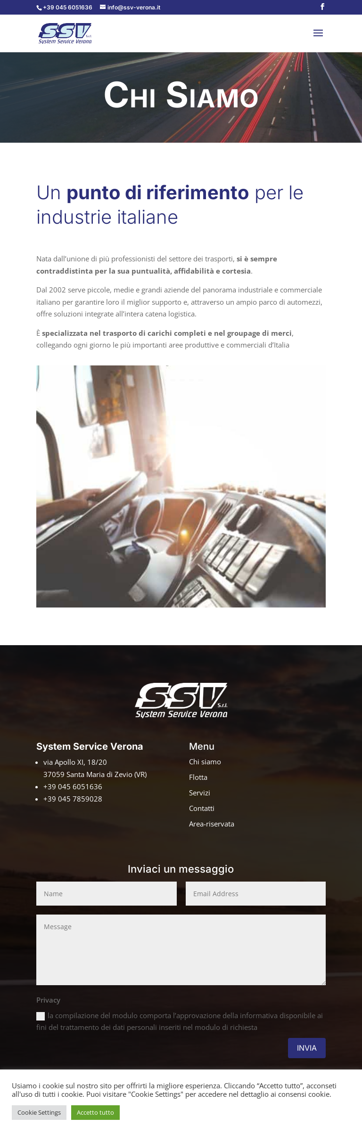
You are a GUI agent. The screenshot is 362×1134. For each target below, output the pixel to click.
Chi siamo (205, 761)
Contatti (201, 808)
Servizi (199, 792)
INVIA (307, 1048)
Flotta (198, 777)
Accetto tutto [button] (95, 1112)
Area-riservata (211, 823)
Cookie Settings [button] (39, 1112)
